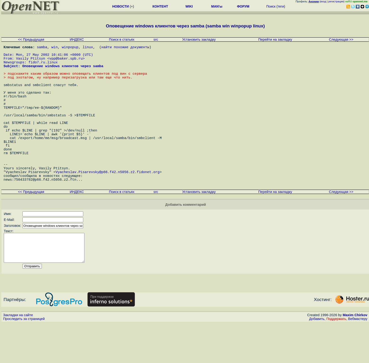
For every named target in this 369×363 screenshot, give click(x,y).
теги (281, 6)
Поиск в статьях (121, 39)
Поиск (271, 6)
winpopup (70, 47)
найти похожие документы (125, 47)
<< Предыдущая (31, 39)
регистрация (336, 1)
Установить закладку (199, 39)
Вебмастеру (357, 358)
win (54, 47)
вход (323, 1)
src (156, 39)
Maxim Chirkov (355, 355)
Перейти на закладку (275, 39)
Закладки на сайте (18, 355)
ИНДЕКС (77, 39)
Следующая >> (341, 39)
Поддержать (336, 358)
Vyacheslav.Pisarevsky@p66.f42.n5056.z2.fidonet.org (108, 203)
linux (88, 47)
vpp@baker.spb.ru (66, 62)
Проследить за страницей (24, 358)
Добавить (317, 358)
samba (42, 47)
